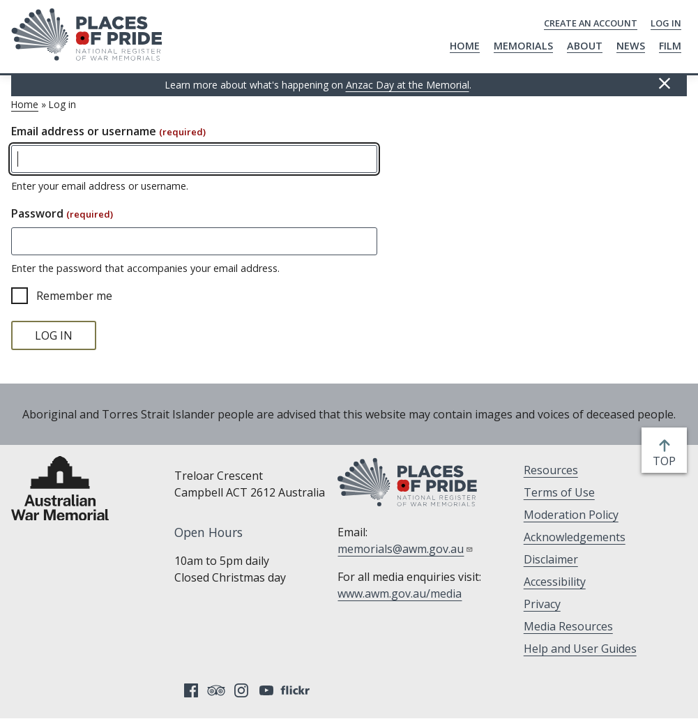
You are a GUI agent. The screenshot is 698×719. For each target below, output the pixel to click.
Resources (551, 470)
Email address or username (108, 131)
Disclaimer (551, 559)
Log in (666, 23)
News (630, 45)
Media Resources (568, 626)
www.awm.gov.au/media (399, 593)
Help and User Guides (580, 648)
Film (670, 45)
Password (62, 213)
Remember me (74, 295)
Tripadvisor (216, 690)
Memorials (523, 45)
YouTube (266, 690)
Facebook (191, 690)
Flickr (297, 690)
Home (465, 45)
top (667, 461)
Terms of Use (559, 492)
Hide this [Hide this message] (664, 84)
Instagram (241, 690)
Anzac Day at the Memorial (407, 84)
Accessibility (555, 581)
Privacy (542, 604)
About (584, 45)
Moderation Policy (571, 514)
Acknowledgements (574, 537)
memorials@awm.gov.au (405, 549)
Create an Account (590, 23)
